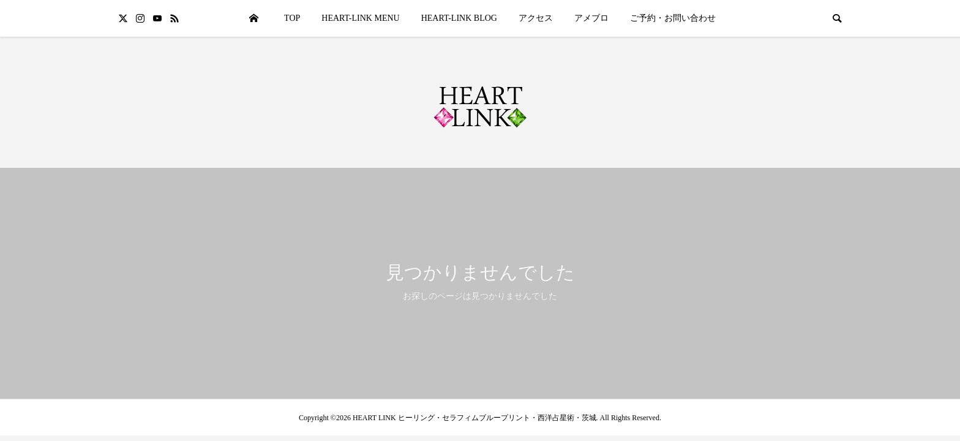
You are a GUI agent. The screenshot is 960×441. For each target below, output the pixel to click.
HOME (253, 18)
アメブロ (591, 18)
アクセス (536, 18)
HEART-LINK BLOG (459, 18)
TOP (292, 18)
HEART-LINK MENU (360, 18)
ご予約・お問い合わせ (673, 18)
